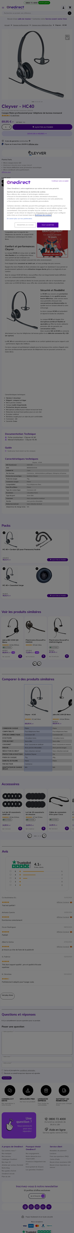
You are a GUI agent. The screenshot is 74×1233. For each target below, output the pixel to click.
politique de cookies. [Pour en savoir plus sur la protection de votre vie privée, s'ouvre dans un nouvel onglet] (43, 215)
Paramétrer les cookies (25, 225)
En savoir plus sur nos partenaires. (19, 219)
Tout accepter (48, 225)
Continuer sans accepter (60, 181)
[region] (37, 204)
